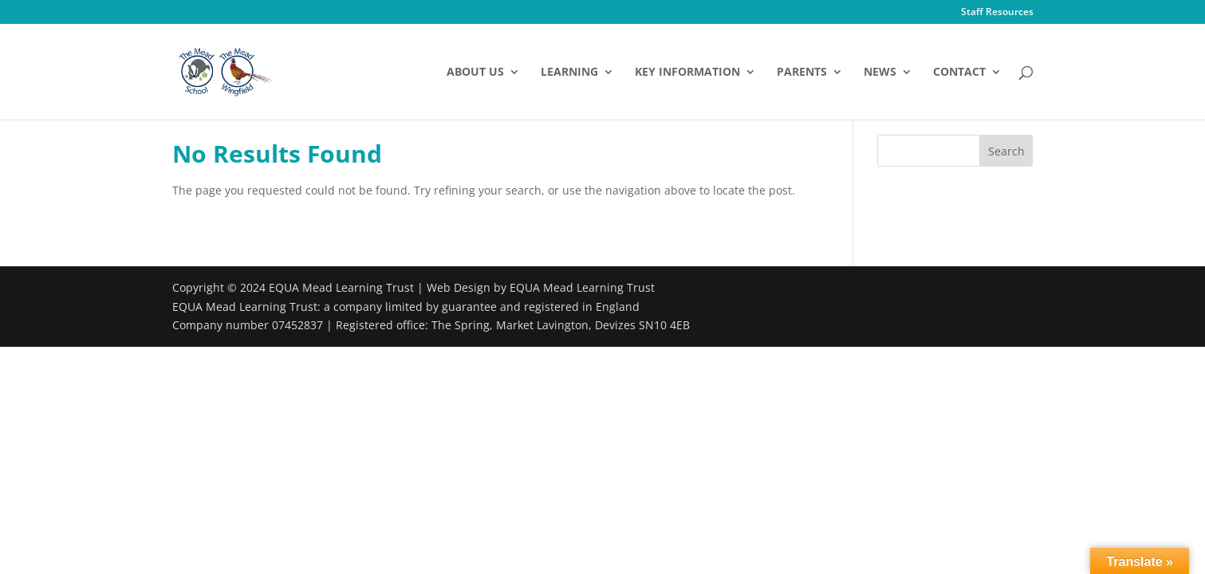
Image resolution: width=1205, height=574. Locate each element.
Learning (569, 72)
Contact (959, 72)
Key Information (687, 72)
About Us (475, 72)
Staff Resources (997, 12)
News (880, 72)
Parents (802, 72)
